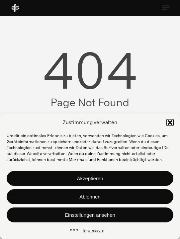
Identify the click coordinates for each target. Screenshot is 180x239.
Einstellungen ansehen (90, 215)
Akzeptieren (90, 178)
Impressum (93, 230)
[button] (170, 122)
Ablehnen (89, 196)
